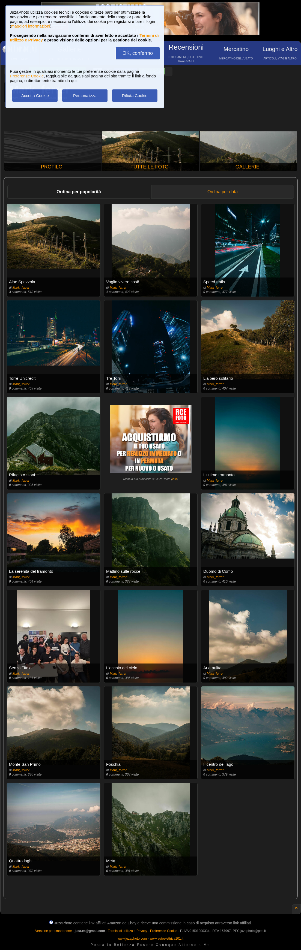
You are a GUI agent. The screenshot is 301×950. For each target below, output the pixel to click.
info (174, 479)
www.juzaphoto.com (132, 938)
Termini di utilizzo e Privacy (127, 931)
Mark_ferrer (21, 287)
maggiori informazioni (30, 26)
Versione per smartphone (53, 931)
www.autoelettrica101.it (166, 938)
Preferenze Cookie (27, 76)
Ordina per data (222, 191)
